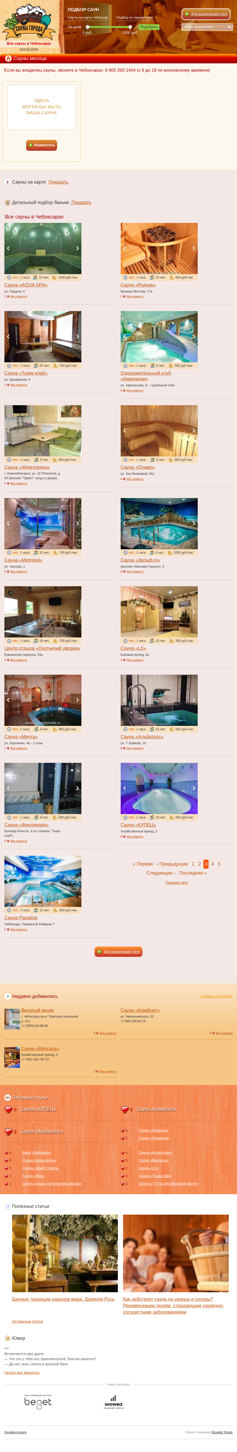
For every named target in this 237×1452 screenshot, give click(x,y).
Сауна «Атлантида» (155, 1152)
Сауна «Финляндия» (26, 824)
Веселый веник (37, 1010)
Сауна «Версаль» (40, 1048)
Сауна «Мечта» (21, 736)
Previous (8, 248)
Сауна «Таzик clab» (155, 1176)
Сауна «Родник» (138, 285)
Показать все (177, 883)
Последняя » (193, 873)
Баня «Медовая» (36, 1152)
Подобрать (149, 27)
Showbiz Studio (222, 1432)
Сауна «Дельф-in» (140, 560)
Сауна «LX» (133, 648)
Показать (58, 182)
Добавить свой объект (217, 996)
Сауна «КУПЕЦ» (138, 824)
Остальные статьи (27, 1321)
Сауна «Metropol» (23, 560)
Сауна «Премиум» (154, 1138)
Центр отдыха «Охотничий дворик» (42, 648)
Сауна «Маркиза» (154, 1130)
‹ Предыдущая (172, 864)
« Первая (143, 864)
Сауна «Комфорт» (140, 1010)
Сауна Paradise (20, 917)
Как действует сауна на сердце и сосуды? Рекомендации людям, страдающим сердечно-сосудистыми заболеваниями (173, 1306)
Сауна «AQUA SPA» (26, 285)
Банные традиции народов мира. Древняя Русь (63, 1299)
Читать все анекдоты (22, 1373)
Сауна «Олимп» (138, 467)
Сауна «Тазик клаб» (26, 373)
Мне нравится (18, 296)
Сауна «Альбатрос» (142, 736)
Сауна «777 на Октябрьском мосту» (169, 1184)
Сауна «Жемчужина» (27, 467)
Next (77, 248)
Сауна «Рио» (33, 1176)
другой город (29, 49)
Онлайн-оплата (15, 1432)
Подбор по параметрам (135, 17)
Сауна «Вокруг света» (40, 1168)
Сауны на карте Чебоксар (88, 17)
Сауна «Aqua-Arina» (39, 1160)
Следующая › (160, 873)
